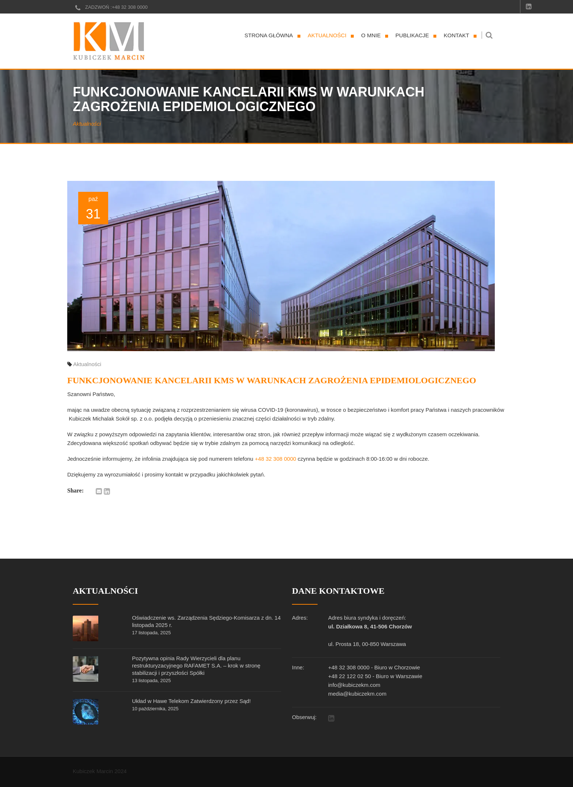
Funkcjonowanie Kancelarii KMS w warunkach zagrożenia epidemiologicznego (271, 380)
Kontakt (456, 35)
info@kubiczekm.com (354, 685)
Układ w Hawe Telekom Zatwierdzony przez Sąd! (191, 701)
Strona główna (268, 35)
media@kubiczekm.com (357, 694)
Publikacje (412, 35)
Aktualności (327, 35)
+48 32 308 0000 (130, 7)
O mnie (370, 35)
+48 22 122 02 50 (349, 676)
